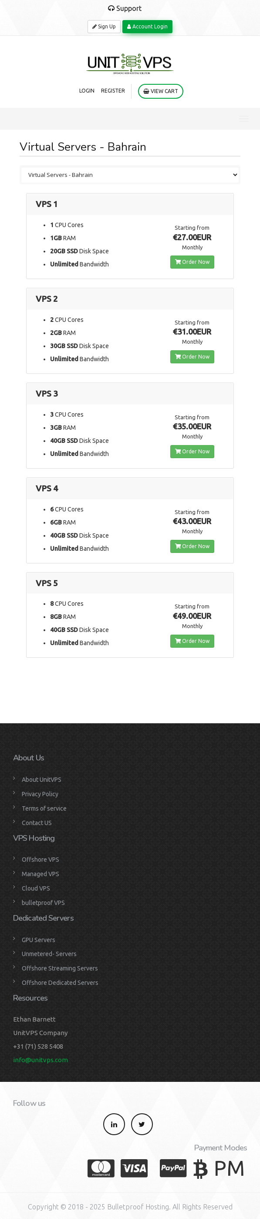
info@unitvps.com (40, 1060)
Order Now (192, 262)
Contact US (37, 822)
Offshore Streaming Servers (60, 968)
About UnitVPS (41, 779)
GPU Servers (38, 939)
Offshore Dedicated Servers (60, 982)
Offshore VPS (40, 859)
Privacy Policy (40, 794)
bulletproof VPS (43, 902)
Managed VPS (40, 873)
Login (87, 90)
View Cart (160, 91)
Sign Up (104, 26)
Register (113, 90)
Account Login (147, 26)
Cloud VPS (36, 888)
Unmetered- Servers (49, 953)
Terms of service (44, 808)
